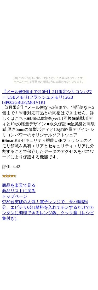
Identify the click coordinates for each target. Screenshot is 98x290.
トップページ (14, 196)
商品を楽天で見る (19, 185)
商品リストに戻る (19, 191)
